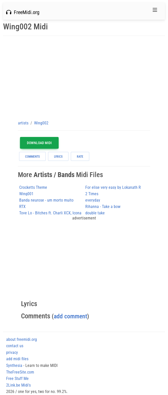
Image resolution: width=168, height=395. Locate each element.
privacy (12, 352)
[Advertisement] (84, 78)
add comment (70, 316)
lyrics (58, 156)
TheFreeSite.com (20, 372)
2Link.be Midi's (18, 385)
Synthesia (14, 365)
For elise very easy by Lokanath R (113, 187)
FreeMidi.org (22, 12)
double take (95, 213)
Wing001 (26, 193)
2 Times (91, 193)
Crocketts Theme (33, 187)
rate (80, 156)
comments (32, 156)
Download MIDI (39, 143)
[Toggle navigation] (155, 11)
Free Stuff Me (17, 378)
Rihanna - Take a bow (102, 206)
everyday (92, 200)
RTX (22, 206)
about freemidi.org (21, 339)
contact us (14, 345)
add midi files (17, 358)
